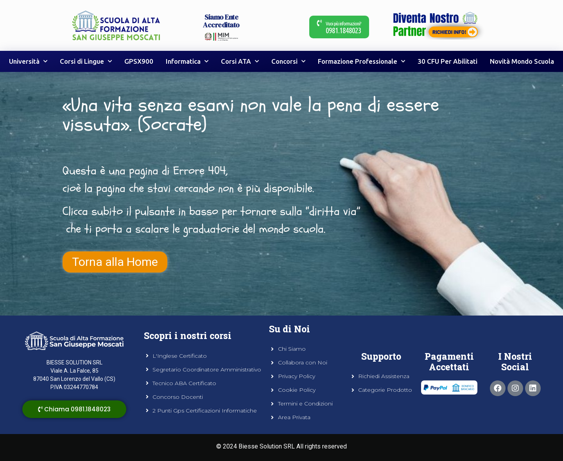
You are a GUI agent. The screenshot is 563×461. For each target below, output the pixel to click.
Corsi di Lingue (86, 61)
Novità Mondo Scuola (522, 61)
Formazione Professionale (361, 61)
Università (28, 61)
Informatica (187, 61)
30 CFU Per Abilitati (447, 61)
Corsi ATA (240, 61)
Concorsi (288, 61)
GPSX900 (138, 61)
